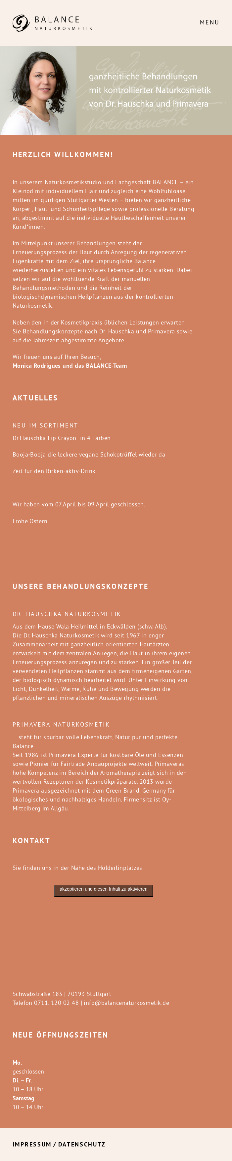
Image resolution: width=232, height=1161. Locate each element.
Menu (209, 22)
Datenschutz (82, 1144)
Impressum (32, 1144)
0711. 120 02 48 (56, 1003)
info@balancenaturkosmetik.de (126, 1003)
